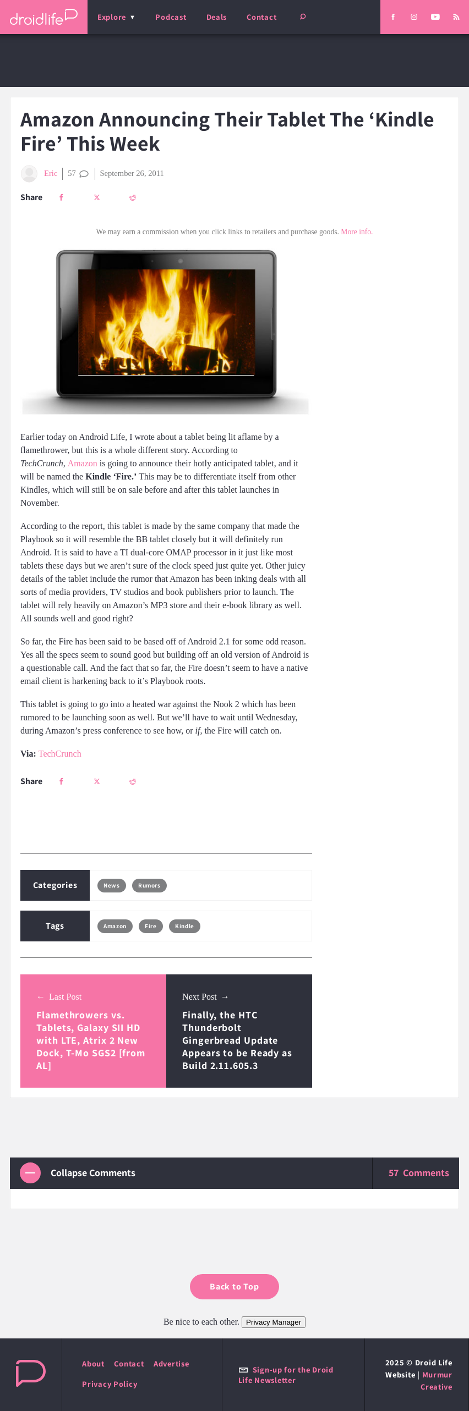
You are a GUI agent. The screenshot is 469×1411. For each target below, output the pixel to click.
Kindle (184, 926)
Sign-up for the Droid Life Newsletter (286, 1374)
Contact (261, 17)
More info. (357, 232)
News (111, 885)
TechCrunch (60, 753)
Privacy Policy (109, 1384)
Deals (216, 17)
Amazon (82, 463)
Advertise (171, 1363)
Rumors (149, 885)
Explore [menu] (111, 17)
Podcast (170, 17)
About (93, 1363)
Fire (150, 926)
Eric (38, 174)
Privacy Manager (273, 1322)
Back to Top (234, 1286)
